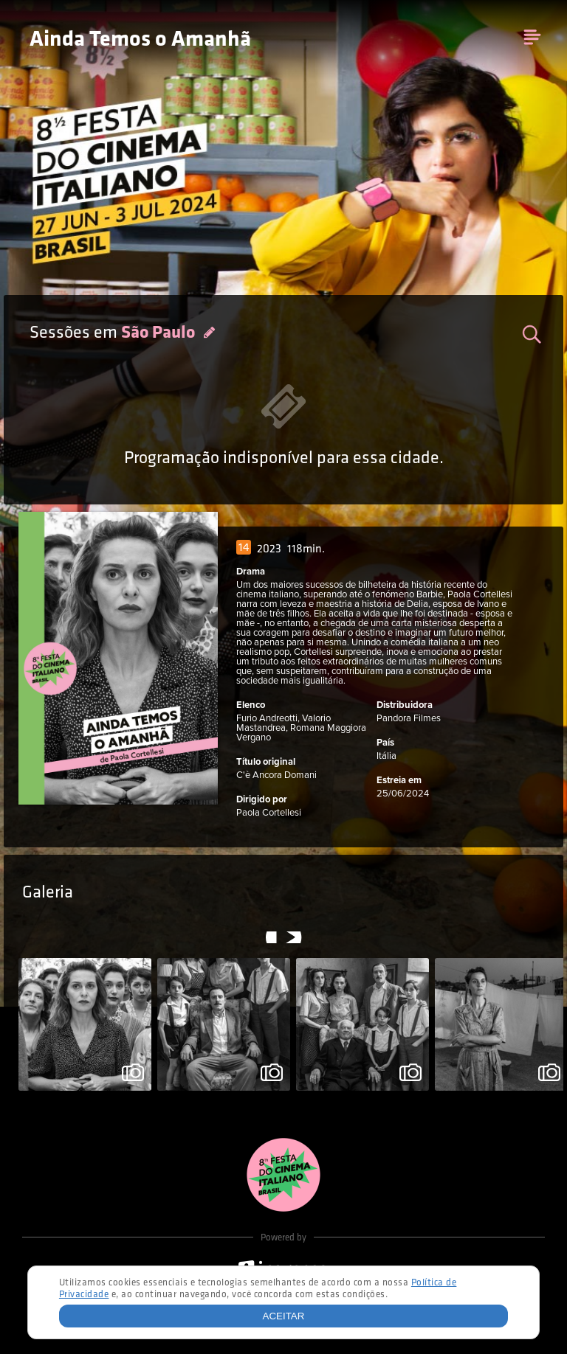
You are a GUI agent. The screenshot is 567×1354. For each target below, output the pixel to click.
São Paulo (160, 333)
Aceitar (284, 1316)
